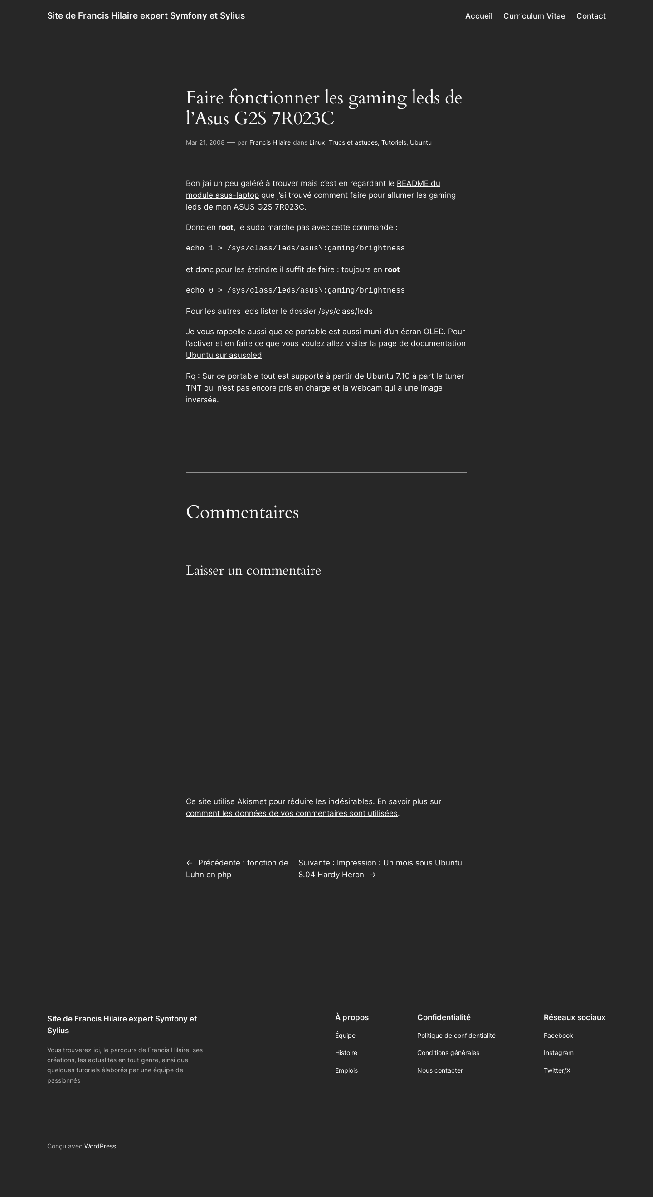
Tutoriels (393, 142)
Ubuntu (421, 142)
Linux (317, 142)
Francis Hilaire (270, 142)
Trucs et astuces (353, 142)
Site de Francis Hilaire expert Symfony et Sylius (146, 15)
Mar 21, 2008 (205, 142)
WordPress (100, 1144)
